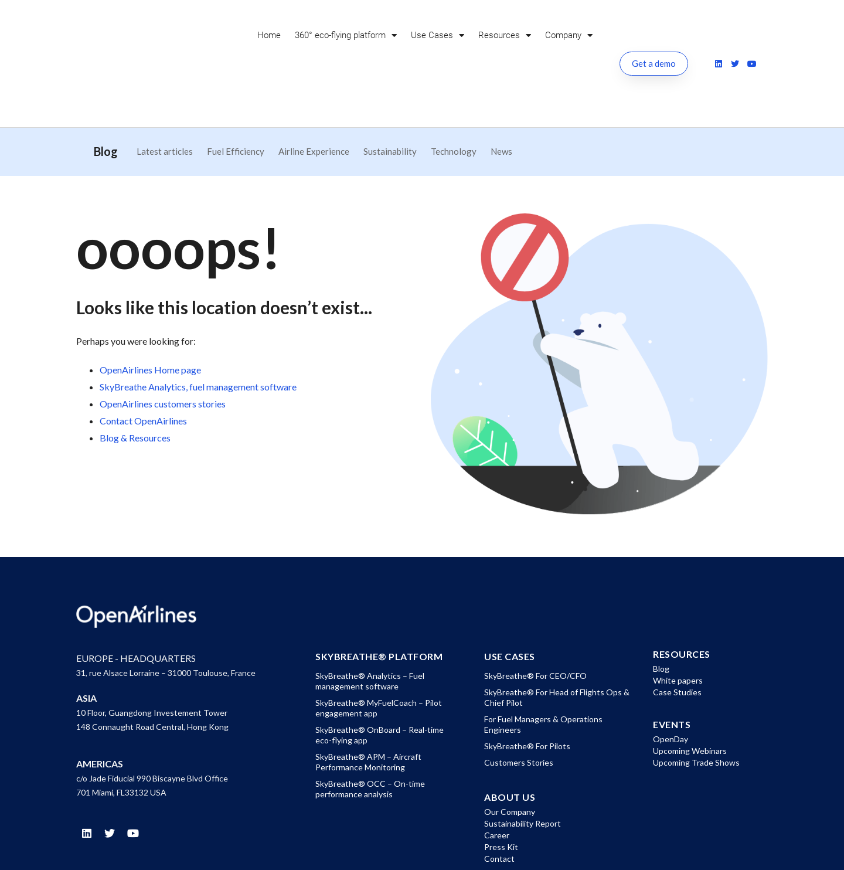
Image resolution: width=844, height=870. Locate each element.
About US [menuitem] (509, 740)
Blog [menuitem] (661, 612)
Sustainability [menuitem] (390, 94)
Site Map (743, 850)
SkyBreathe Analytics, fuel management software (198, 329)
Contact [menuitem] (499, 802)
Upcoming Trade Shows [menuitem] (696, 706)
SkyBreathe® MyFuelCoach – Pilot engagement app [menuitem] (378, 651)
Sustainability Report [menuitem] (522, 767)
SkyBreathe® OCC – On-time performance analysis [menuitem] (370, 732)
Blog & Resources (135, 380)
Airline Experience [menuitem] (313, 94)
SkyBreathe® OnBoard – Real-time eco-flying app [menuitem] (379, 678)
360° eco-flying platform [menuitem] (346, 35)
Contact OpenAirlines (143, 363)
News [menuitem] (501, 94)
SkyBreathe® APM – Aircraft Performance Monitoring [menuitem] (368, 705)
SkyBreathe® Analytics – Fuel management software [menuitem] (369, 624)
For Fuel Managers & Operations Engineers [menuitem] (543, 667)
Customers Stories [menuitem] (518, 706)
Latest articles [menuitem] (165, 94)
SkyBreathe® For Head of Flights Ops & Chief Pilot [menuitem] (556, 640)
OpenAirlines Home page (150, 312)
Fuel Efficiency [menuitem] (235, 94)
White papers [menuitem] (678, 623)
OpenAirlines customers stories (163, 346)
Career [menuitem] (496, 778)
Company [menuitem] (569, 35)
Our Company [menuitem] (509, 755)
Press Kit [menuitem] (501, 790)
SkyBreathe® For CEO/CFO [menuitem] (535, 619)
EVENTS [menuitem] (671, 668)
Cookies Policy (683, 850)
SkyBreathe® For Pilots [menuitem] (527, 689)
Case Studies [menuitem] (677, 635)
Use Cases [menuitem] (437, 35)
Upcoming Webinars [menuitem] (690, 694)
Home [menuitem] (269, 35)
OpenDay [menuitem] (670, 682)
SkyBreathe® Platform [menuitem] (379, 599)
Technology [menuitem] (454, 94)
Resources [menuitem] (504, 35)
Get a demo (654, 35)
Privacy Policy (615, 850)
